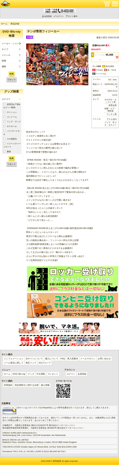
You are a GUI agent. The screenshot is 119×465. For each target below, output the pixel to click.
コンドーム (10, 117)
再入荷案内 (72, 358)
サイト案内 (72, 16)
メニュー (115, 4)
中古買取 (40, 374)
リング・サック (12, 121)
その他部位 (10, 139)
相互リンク (31, 363)
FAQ (62, 358)
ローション (10, 112)
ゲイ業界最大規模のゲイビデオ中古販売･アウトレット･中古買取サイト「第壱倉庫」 (5, 4)
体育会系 (113, 105)
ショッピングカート (106, 4)
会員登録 (48, 16)
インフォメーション (13, 358)
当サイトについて (34, 358)
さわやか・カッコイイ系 (110, 100)
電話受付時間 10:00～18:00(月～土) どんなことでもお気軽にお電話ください (59, 11)
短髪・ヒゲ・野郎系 (110, 109)
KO (109, 79)
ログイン (60, 16)
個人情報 (45, 385)
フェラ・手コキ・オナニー (110, 123)
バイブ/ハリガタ (11, 132)
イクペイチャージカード (12, 145)
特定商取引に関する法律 (27, 385)
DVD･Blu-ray (19, 374)
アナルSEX (112, 119)
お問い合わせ (104, 358)
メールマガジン (87, 358)
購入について (51, 358)
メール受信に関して (13, 363)
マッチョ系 (112, 114)
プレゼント (52, 374)
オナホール (10, 126)
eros (115, 79)
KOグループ (45, 363)
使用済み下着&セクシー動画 (11, 106)
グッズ (31, 374)
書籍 (7, 151)
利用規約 (8, 385)
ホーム (4, 23)
